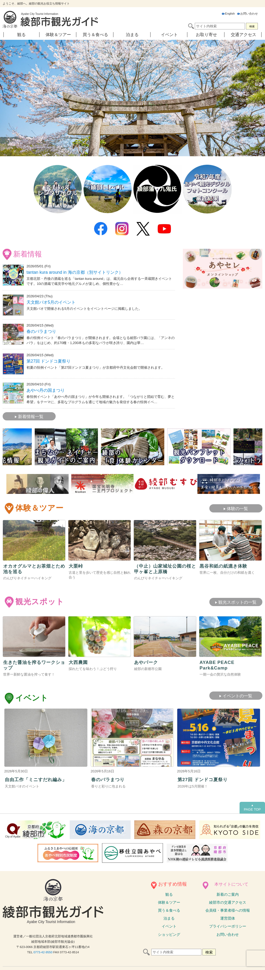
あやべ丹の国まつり (45, 389)
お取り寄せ (206, 34)
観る (21, 34)
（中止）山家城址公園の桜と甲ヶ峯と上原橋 (164, 567)
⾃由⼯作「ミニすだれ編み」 (37, 779)
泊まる (132, 34)
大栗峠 (76, 565)
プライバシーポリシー (227, 926)
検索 (252, 26)
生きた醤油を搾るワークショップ (33, 664)
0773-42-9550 (42, 952)
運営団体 (227, 918)
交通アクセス (243, 34)
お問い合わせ (247, 13)
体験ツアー (169, 902)
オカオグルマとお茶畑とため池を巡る (33, 567)
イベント (169, 34)
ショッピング (169, 934)
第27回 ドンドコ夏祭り (48, 360)
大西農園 (79, 661)
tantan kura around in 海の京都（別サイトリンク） (74, 272)
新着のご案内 (228, 894)
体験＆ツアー (58, 34)
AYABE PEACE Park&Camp (217, 664)
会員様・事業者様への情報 (227, 910)
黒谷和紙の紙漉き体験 (225, 565)
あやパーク (146, 661)
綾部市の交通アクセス (227, 902)
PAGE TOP (252, 807)
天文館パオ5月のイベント (51, 301)
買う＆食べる (95, 34)
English (228, 13)
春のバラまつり (41, 330)
